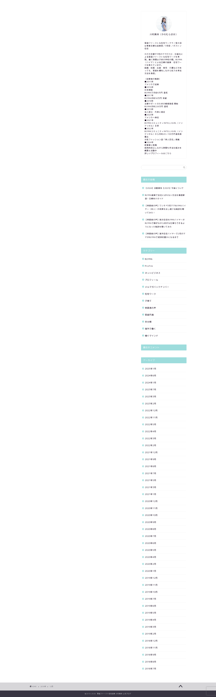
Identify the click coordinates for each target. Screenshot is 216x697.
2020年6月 (150, 543)
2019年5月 (150, 612)
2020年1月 (150, 571)
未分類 (148, 321)
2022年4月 (150, 431)
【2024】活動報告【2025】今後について (164, 188)
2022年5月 (150, 424)
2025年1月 (150, 368)
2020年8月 (150, 529)
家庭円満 (149, 314)
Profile (49, 3)
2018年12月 (151, 640)
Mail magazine (67, 3)
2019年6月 (150, 605)
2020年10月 (151, 515)
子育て (148, 300)
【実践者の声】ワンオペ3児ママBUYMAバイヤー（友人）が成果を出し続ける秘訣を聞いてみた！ (165, 209)
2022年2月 (150, 445)
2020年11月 (151, 508)
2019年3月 (150, 626)
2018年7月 (150, 668)
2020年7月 (150, 536)
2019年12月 (151, 577)
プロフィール (151, 279)
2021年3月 (150, 487)
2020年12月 (151, 501)
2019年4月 (150, 619)
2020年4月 (150, 557)
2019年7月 (150, 598)
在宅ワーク (150, 294)
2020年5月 (150, 550)
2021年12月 (151, 452)
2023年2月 (150, 403)
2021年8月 (150, 466)
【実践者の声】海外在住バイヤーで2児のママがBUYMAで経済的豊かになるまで (165, 235)
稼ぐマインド (151, 335)
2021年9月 (150, 459)
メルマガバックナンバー (157, 286)
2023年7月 (150, 389)
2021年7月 (150, 473)
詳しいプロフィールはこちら (158, 153)
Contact (112, 3)
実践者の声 (150, 307)
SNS (99, 3)
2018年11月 (151, 647)
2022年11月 (151, 417)
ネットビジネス (152, 273)
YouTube (85, 3)
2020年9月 (150, 522)
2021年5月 (150, 480)
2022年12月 (151, 410)
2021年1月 (150, 494)
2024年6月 (150, 375)
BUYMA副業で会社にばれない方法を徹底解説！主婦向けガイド (165, 197)
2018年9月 (150, 654)
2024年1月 (150, 382)
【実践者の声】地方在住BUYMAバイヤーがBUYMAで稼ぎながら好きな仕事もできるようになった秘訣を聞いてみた (165, 223)
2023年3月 (150, 396)
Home (36, 3)
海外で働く (150, 328)
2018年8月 (150, 661)
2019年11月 (151, 584)
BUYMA (148, 259)
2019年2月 (150, 633)
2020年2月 (150, 564)
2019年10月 (151, 592)
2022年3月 (150, 438)
